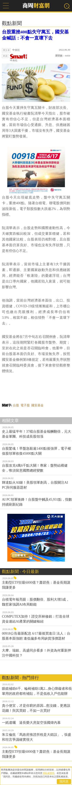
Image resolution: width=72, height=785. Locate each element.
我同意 (64, 781)
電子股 (25, 405)
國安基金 (37, 405)
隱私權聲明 (48, 773)
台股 (16, 405)
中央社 (18, 58)
